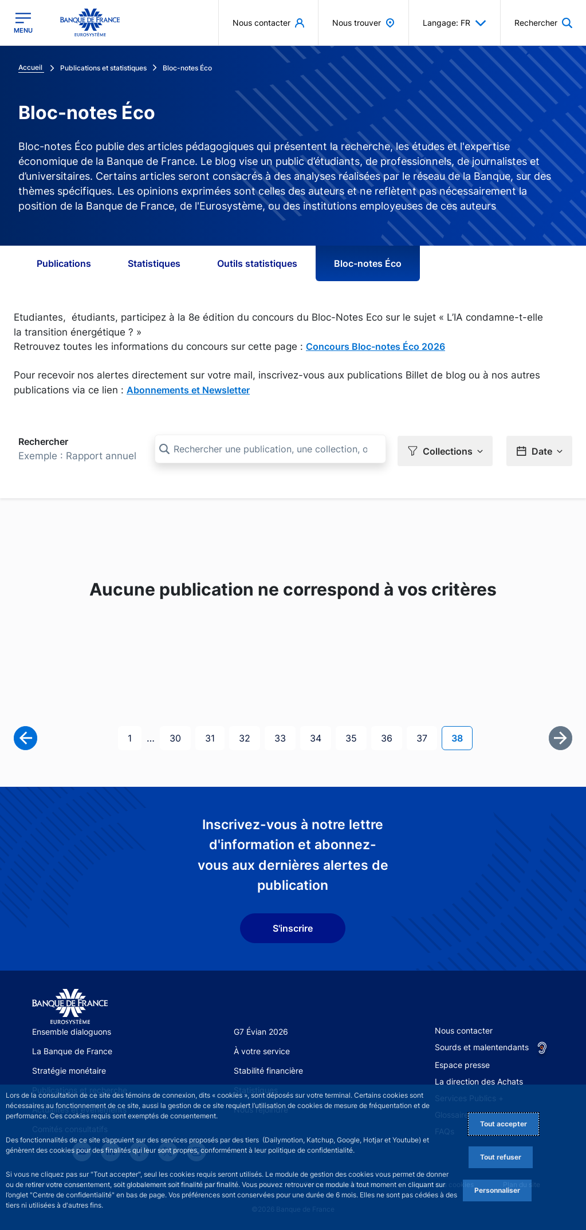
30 (180, 735)
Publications (64, 263)
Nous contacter (464, 1028)
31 (214, 735)
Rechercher (43, 441)
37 (426, 735)
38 (462, 735)
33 (285, 735)
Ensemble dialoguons (71, 1029)
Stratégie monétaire (69, 1069)
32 (249, 735)
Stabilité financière (268, 1069)
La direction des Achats (479, 1079)
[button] (543, 22)
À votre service (262, 1049)
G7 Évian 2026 (261, 1029)
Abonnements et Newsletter (188, 390)
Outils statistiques (257, 263)
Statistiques (154, 263)
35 (356, 735)
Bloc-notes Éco (368, 263)
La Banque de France (72, 1049)
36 (391, 735)
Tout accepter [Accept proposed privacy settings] (503, 1123)
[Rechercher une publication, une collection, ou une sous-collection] (270, 449)
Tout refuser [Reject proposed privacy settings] (500, 1157)
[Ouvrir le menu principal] (23, 23)
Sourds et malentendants (482, 1045)
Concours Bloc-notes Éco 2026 (375, 346)
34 (320, 735)
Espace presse (462, 1062)
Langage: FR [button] (454, 23)
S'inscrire (293, 926)
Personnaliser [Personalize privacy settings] (497, 1190)
